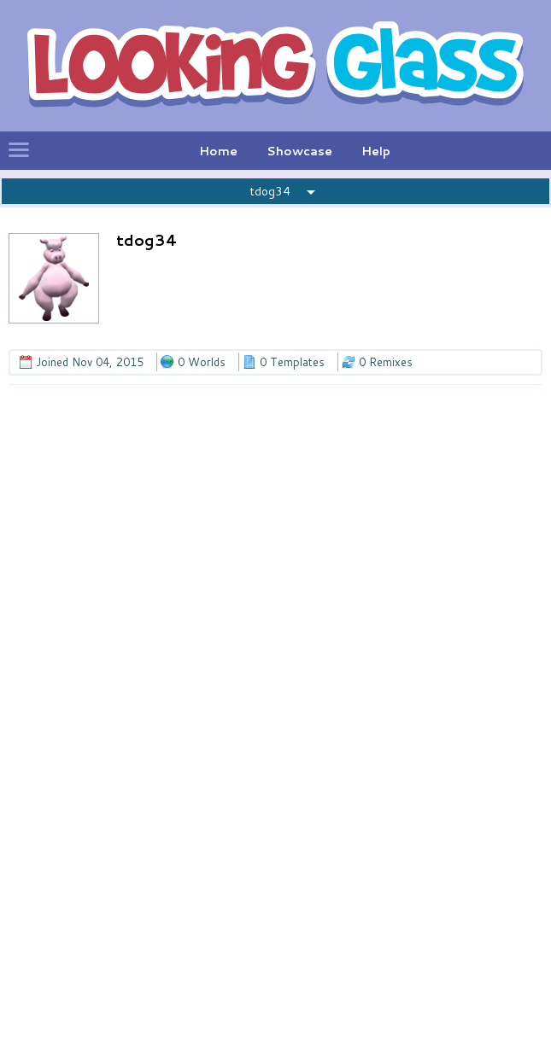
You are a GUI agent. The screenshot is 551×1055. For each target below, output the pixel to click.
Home (218, 151)
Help (375, 151)
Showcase (299, 151)
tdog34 (269, 191)
